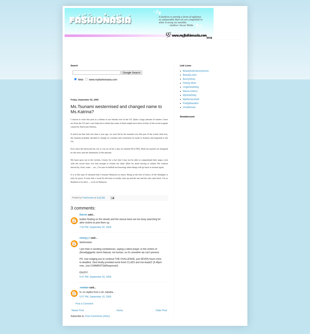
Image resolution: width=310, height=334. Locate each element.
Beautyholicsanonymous (196, 71)
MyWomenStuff (191, 99)
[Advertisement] (143, 48)
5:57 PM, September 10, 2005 (95, 296)
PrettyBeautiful (190, 103)
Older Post (161, 310)
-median (84, 287)
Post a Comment (84, 303)
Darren (83, 214)
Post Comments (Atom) (97, 316)
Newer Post (78, 310)
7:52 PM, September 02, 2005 (95, 227)
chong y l (84, 238)
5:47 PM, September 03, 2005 (95, 276)
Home (120, 310)
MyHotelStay (189, 95)
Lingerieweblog (191, 87)
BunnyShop (189, 79)
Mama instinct (190, 91)
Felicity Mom (189, 83)
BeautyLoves (190, 74)
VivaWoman (189, 107)
